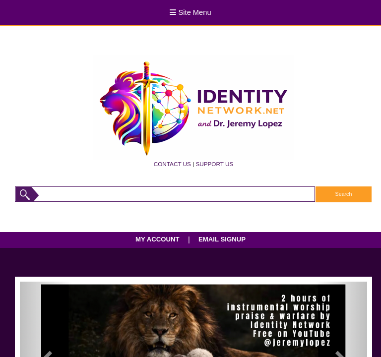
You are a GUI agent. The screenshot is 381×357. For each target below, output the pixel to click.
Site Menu (190, 12)
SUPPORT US (214, 164)
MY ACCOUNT (157, 239)
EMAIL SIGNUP (222, 239)
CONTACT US (172, 164)
